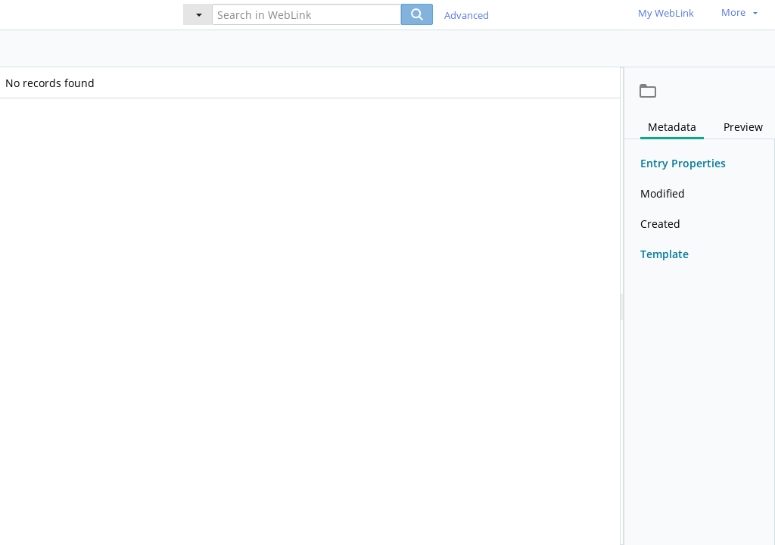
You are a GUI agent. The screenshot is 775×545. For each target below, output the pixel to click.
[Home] (79, 14)
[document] (699, 306)
